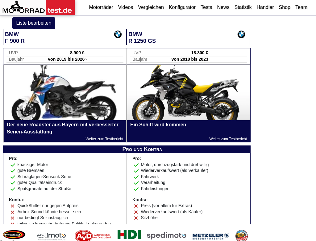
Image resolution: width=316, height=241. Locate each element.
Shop (284, 7)
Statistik (243, 7)
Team (301, 7)
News (223, 7)
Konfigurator (182, 7)
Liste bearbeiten (34, 23)
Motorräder (101, 7)
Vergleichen (151, 7)
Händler (265, 7)
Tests (206, 7)
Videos (125, 7)
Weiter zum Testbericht (104, 139)
